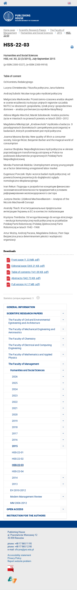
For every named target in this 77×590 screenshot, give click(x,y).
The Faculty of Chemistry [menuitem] (22, 338)
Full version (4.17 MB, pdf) (23, 285)
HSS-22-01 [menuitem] (18, 452)
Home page (9, 30)
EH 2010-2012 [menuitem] (18, 490)
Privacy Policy (14, 558)
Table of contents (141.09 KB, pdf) (27, 272)
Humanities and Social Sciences (37, 32)
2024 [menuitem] (15, 389)
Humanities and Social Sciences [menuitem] (27, 370)
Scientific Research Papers (32, 30)
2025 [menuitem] (15, 383)
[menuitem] (63, 313)
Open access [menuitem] (15, 509)
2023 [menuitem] (15, 395)
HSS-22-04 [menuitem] (18, 471)
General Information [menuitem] (21, 307)
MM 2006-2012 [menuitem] (18, 503)
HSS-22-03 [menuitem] (18, 465)
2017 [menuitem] (15, 433)
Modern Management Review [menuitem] (26, 496)
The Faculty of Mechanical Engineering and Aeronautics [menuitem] (31, 330)
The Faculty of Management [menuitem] (23, 364)
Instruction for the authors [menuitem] (26, 515)
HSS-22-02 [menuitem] (18, 458)
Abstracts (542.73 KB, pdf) (23, 278)
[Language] (69, 3)
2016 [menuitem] (15, 439)
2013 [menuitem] (15, 484)
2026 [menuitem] (15, 376)
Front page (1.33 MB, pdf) (23, 260)
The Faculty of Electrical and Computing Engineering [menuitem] (30, 346)
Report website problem (19, 561)
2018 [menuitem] (15, 427)
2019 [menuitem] (15, 420)
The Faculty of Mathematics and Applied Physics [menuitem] (30, 356)
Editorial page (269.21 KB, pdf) (25, 266)
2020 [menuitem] (15, 414)
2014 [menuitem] (15, 477)
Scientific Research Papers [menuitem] (25, 313)
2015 (59, 32)
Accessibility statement (19, 555)
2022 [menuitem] (15, 401)
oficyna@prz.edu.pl (24, 549)
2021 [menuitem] (15, 408)
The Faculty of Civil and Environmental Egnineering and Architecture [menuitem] (29, 321)
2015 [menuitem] (15, 446)
